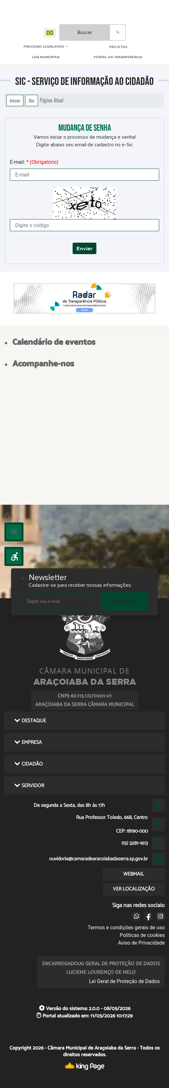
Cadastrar (125, 601)
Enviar (84, 248)
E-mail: (34, 162)
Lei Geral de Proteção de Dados (124, 981)
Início (15, 100)
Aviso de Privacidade (141, 943)
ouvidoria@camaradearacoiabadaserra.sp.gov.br (98, 859)
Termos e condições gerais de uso (126, 928)
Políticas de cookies (142, 935)
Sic (32, 100)
